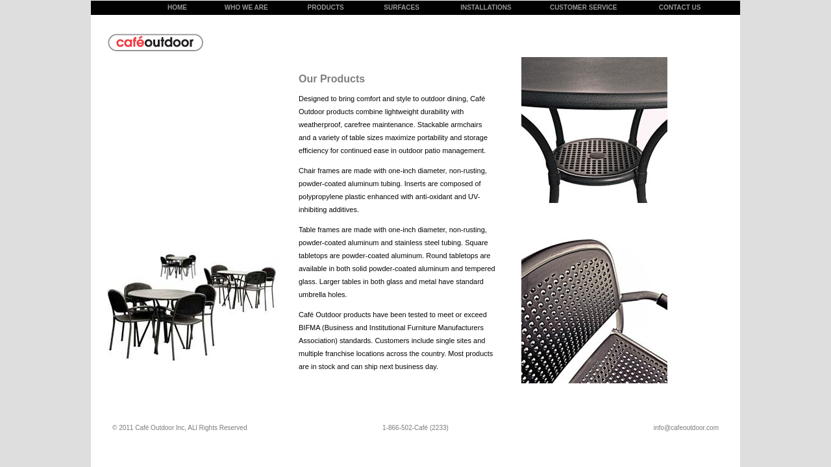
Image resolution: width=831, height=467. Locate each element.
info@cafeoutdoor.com (686, 427)
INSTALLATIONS (486, 7)
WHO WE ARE (246, 7)
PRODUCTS (326, 7)
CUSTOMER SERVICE (583, 7)
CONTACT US (680, 7)
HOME (177, 7)
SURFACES (401, 7)
